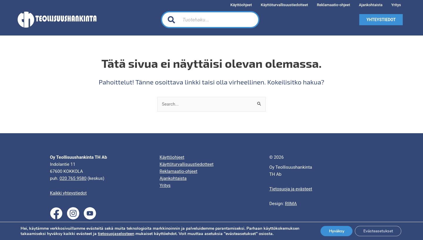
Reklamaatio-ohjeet (178, 171)
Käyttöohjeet (172, 157)
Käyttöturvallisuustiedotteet (187, 164)
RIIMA (291, 203)
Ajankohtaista (173, 178)
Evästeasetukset (377, 231)
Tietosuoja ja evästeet (290, 189)
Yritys (165, 185)
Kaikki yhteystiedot (68, 193)
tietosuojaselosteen (116, 233)
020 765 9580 (73, 178)
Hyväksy (334, 231)
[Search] (248, 20)
